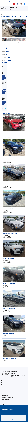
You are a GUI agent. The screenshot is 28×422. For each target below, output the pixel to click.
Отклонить (14, 416)
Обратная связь (4, 384)
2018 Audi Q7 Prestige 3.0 (8, 333)
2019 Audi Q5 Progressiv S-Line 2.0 (10, 208)
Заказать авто (3, 382)
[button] (14, 28)
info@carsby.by (4, 404)
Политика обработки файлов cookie (7, 409)
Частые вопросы (4, 395)
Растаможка (3, 386)
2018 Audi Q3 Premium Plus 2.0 (9, 358)
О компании (16, 1)
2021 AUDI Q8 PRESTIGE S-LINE (9, 308)
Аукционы (3, 380)
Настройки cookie (13, 412)
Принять (13, 419)
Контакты (24, 1)
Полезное (3, 1)
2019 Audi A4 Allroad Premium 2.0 (10, 233)
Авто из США (3, 389)
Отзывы (2, 393)
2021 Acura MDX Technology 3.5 (10, 132)
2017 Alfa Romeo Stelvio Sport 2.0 (10, 183)
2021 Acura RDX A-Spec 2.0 (8, 158)
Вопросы (9, 1)
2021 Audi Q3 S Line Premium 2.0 (9, 283)
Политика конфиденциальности (7, 397)
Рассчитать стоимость (4, 77)
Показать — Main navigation (25, 9)
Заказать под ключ (4, 91)
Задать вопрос (4, 103)
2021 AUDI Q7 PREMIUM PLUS (8, 258)
